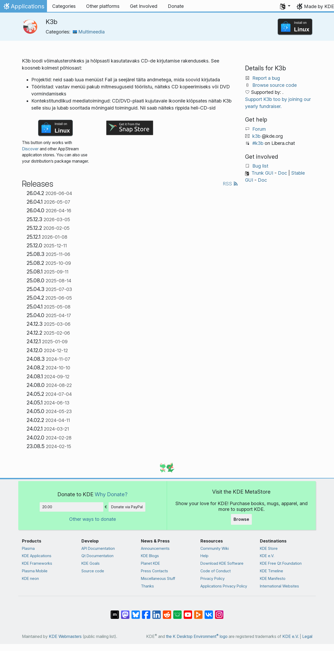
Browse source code (274, 85)
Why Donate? (111, 494)
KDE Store (269, 548)
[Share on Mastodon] (125, 612)
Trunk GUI (262, 173)
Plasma (28, 548)
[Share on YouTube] (188, 612)
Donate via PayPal (127, 507)
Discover (30, 148)
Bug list (260, 166)
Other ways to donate (92, 519)
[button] (285, 6)
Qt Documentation (97, 555)
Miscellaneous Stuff (158, 578)
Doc (282, 173)
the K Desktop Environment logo (197, 636)
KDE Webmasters (65, 636)
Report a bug (266, 78)
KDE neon (30, 578)
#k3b (257, 143)
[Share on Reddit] (167, 612)
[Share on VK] (209, 612)
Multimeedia (89, 32)
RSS (230, 183)
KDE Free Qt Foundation (281, 563)
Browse (241, 519)
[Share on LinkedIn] (156, 612)
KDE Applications (36, 555)
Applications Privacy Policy (223, 586)
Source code (92, 571)
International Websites (279, 586)
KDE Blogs (150, 555)
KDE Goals (90, 563)
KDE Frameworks (37, 563)
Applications (23, 8)
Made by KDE (319, 6)
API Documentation (98, 548)
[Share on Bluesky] (136, 612)
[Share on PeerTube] (198, 612)
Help (204, 555)
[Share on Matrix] (115, 612)
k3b (256, 136)
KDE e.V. (267, 555)
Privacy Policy (212, 578)
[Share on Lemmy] (177, 612)
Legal (307, 636)
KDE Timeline (271, 571)
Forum (259, 129)
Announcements (155, 548)
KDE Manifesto (272, 578)
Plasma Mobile (34, 571)
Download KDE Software (221, 563)
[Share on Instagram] (219, 612)
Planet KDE (150, 563)
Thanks (147, 586)
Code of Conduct (215, 571)
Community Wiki (214, 548)
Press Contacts (154, 571)
